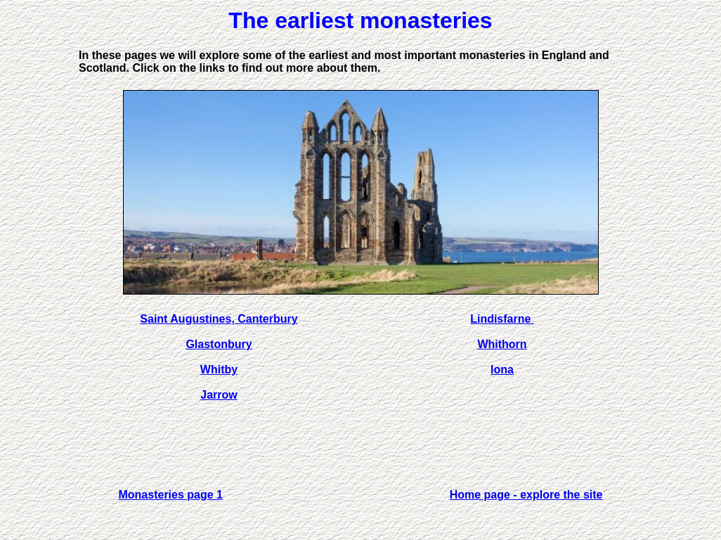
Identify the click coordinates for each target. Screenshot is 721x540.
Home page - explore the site (526, 495)
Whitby (219, 369)
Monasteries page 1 (170, 495)
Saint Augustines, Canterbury (218, 319)
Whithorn (501, 344)
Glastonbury (219, 344)
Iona (502, 369)
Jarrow (218, 395)
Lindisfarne (502, 319)
